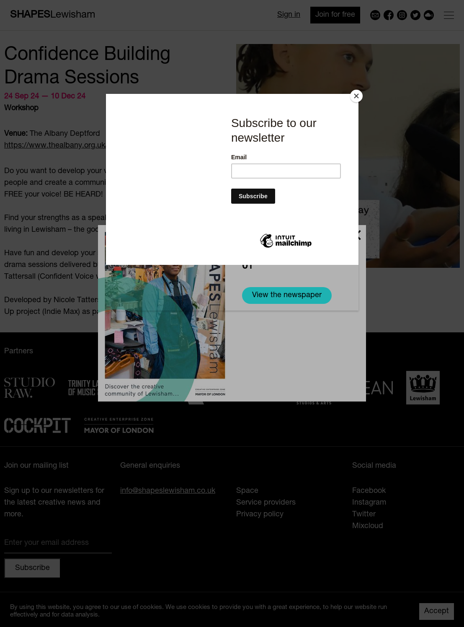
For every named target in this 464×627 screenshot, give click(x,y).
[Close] (356, 96)
